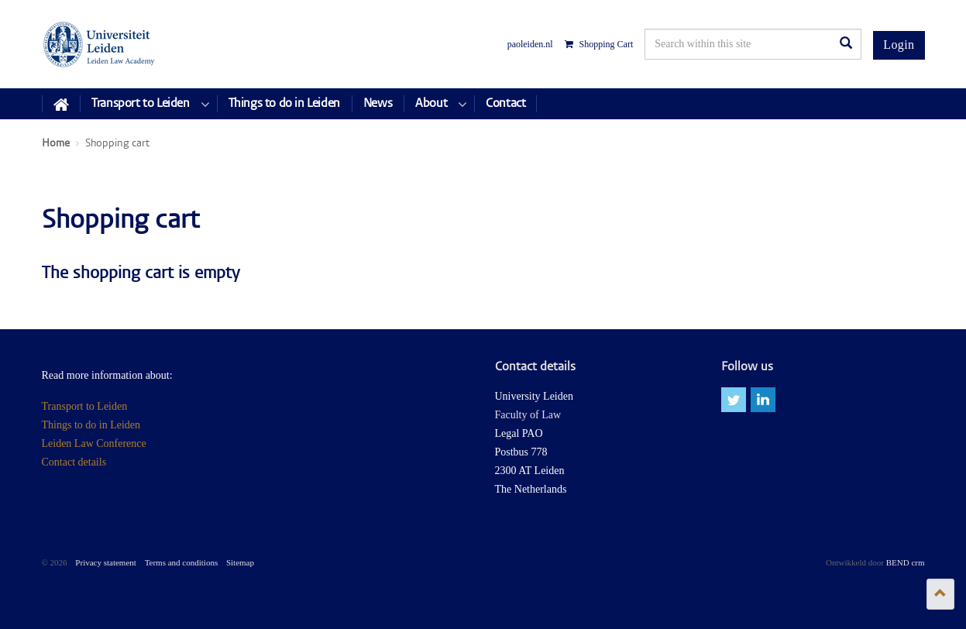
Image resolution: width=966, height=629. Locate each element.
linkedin (763, 399)
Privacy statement (105, 562)
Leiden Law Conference (94, 443)
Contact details (74, 462)
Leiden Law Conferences (99, 44)
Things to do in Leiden (91, 425)
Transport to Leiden (85, 406)
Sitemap (240, 562)
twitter (733, 399)
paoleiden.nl (530, 44)
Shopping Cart (599, 44)
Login (898, 44)
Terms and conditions (181, 562)
